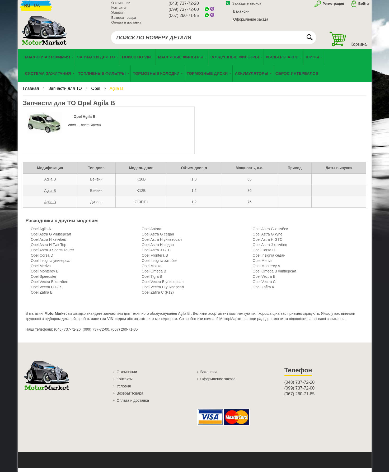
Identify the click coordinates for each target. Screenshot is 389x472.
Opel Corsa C (264, 254)
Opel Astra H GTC (268, 243)
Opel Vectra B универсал (163, 286)
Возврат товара (123, 20)
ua (37, 8)
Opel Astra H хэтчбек (48, 243)
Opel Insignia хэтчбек (159, 264)
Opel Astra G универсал (51, 238)
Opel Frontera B (155, 259)
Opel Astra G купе (268, 238)
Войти (363, 6)
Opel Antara (151, 233)
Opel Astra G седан (158, 238)
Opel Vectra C (264, 286)
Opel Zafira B (42, 296)
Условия (118, 15)
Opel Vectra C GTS (47, 291)
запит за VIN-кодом (108, 323)
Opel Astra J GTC (156, 254)
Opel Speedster (44, 280)
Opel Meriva (263, 264)
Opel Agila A (41, 233)
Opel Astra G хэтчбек (270, 233)
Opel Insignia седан (269, 259)
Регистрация (333, 6)
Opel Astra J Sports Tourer (52, 254)
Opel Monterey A (266, 270)
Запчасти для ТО (65, 92)
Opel (96, 92)
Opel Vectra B (264, 280)
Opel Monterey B (45, 275)
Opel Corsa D (42, 259)
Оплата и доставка (126, 25)
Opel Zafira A (263, 291)
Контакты (118, 10)
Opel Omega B (154, 275)
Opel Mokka (152, 270)
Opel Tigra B (152, 280)
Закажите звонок (243, 6)
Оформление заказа (250, 22)
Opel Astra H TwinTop (48, 249)
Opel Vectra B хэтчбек (49, 286)
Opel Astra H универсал (162, 243)
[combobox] (213, 40)
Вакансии (241, 14)
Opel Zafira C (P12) (158, 296)
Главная (31, 92)
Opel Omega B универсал (274, 275)
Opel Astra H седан (158, 249)
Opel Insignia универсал (51, 264)
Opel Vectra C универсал (163, 291)
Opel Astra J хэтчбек (270, 249)
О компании (120, 5)
